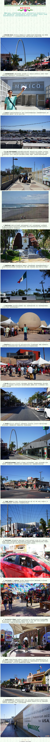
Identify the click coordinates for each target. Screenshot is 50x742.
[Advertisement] (34, 25)
